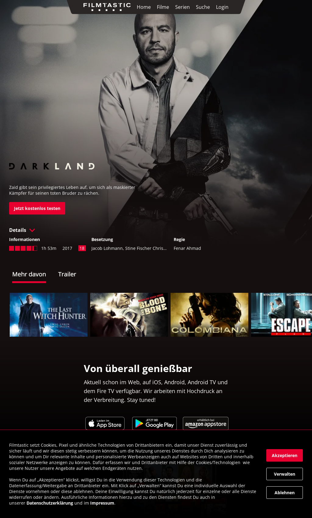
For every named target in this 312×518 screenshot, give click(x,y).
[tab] (35, 275)
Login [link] (222, 7)
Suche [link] (203, 7)
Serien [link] (182, 7)
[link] (108, 7)
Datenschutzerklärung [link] (50, 503)
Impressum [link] (102, 503)
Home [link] (144, 7)
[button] (156, 230)
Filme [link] (163, 7)
